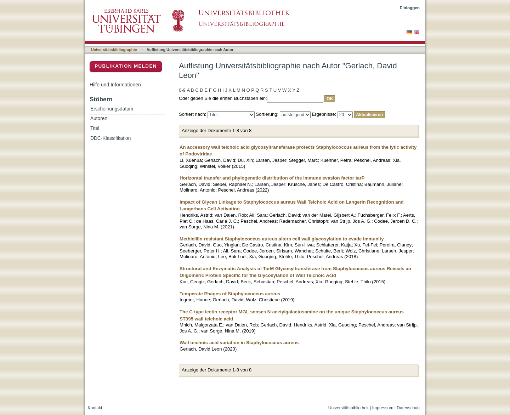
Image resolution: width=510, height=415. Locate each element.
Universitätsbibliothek (348, 407)
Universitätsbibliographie (114, 49)
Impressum (382, 407)
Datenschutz (408, 407)
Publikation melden (126, 66)
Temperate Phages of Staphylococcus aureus (230, 293)
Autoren (98, 118)
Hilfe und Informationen (115, 84)
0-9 (182, 90)
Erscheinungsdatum (111, 109)
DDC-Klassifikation (110, 138)
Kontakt (95, 407)
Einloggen (410, 7)
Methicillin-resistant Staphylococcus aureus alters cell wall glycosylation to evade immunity (282, 238)
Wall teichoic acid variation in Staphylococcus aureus (239, 342)
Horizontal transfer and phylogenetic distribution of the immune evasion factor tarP (272, 178)
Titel (94, 128)
